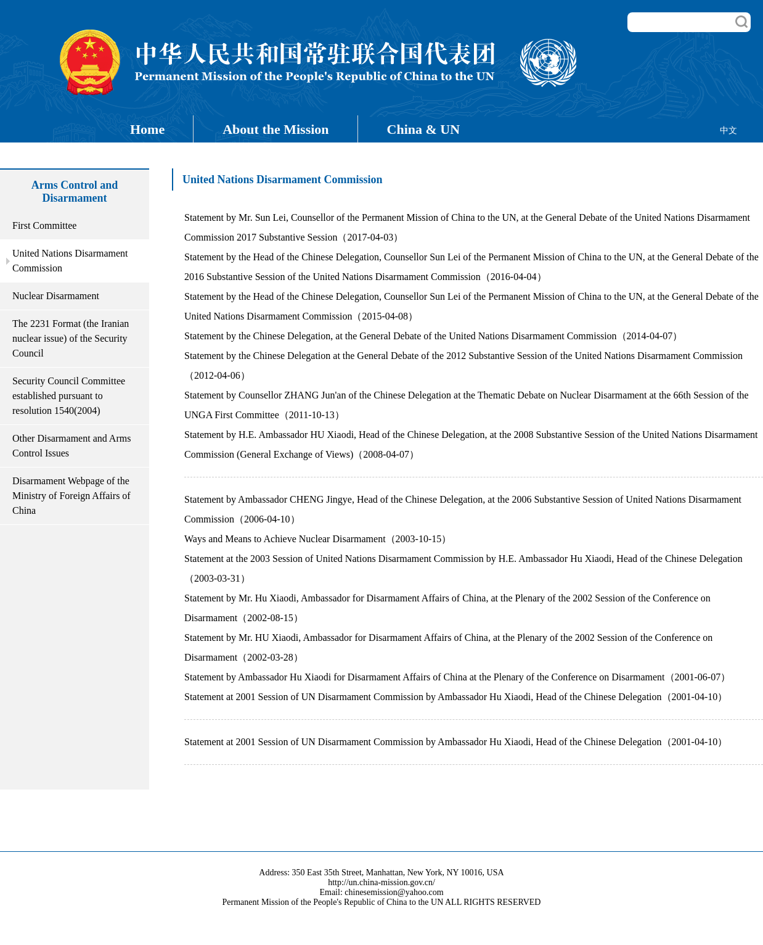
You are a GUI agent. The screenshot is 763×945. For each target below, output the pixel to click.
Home (147, 129)
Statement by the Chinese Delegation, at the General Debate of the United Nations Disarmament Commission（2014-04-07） (433, 336)
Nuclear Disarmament (55, 296)
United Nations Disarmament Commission (70, 260)
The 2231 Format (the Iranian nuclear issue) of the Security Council (70, 338)
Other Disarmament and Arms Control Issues (71, 445)
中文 (728, 130)
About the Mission (275, 129)
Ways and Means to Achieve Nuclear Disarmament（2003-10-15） (317, 539)
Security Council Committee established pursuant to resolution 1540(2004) (68, 396)
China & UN (423, 129)
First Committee (44, 225)
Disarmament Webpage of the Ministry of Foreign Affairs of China (71, 496)
